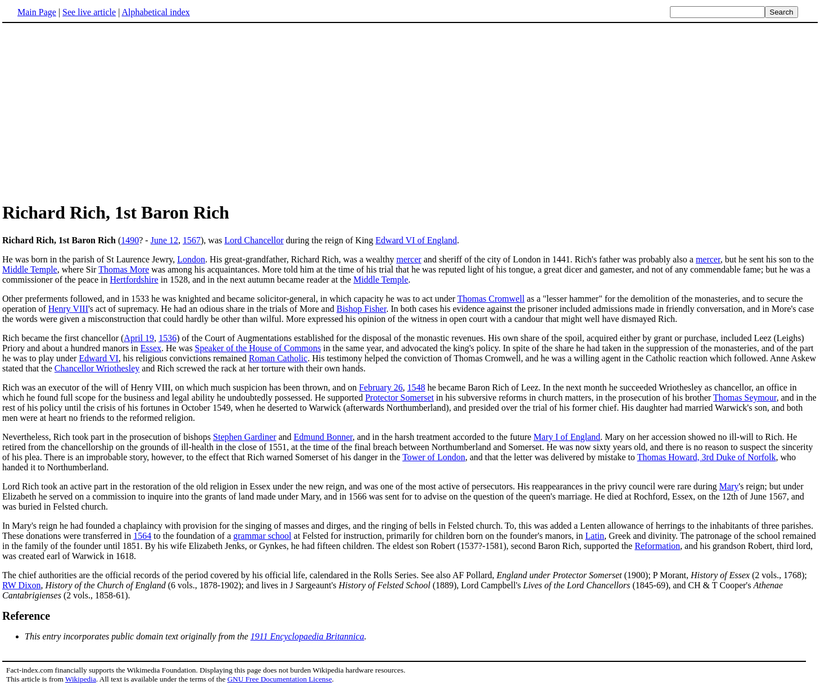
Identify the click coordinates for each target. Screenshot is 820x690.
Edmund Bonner (323, 437)
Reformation (657, 546)
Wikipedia (80, 679)
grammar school (262, 536)
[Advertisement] (410, 111)
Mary (729, 486)
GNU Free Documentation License (279, 679)
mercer (408, 259)
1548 (416, 387)
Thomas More (123, 269)
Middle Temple (29, 269)
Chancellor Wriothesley (97, 368)
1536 (167, 338)
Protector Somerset (399, 397)
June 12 (164, 240)
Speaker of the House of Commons (258, 348)
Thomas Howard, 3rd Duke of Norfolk (706, 457)
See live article (89, 12)
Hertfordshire (134, 279)
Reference (26, 616)
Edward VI (98, 358)
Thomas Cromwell (491, 298)
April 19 (139, 338)
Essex (151, 348)
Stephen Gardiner (244, 437)
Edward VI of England (416, 240)
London (191, 259)
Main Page (36, 12)
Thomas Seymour (745, 397)
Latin (594, 536)
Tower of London (433, 457)
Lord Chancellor (253, 240)
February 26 (381, 387)
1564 (142, 536)
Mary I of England (566, 437)
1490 (130, 240)
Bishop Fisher (361, 309)
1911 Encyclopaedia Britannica (307, 636)
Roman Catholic (278, 358)
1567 (192, 240)
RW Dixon (21, 585)
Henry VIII (68, 309)
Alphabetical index (155, 12)
